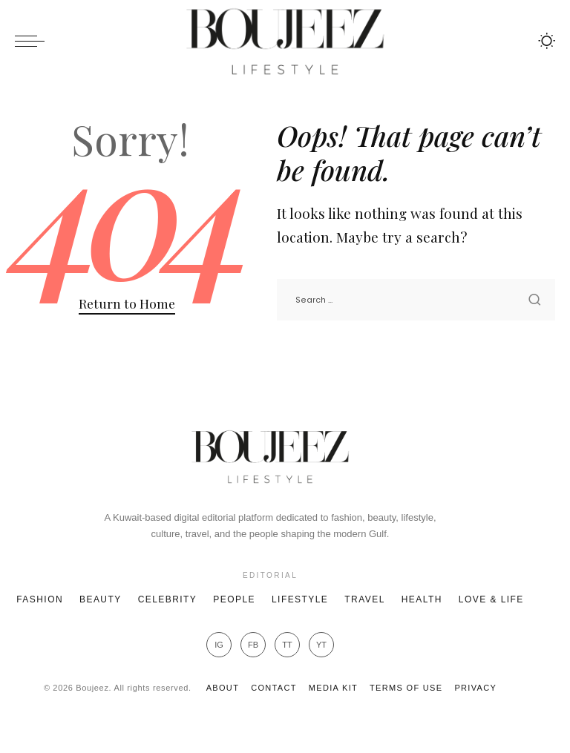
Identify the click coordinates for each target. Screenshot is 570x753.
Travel (364, 599)
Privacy (475, 687)
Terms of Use (406, 687)
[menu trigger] (33, 41)
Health (422, 599)
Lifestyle (300, 599)
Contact (274, 687)
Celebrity (167, 599)
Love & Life (491, 599)
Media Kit (333, 687)
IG (218, 644)
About (223, 687)
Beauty (100, 599)
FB (253, 644)
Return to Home (127, 303)
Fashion (39, 599)
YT (321, 644)
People (234, 599)
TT (287, 644)
